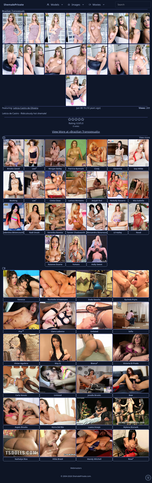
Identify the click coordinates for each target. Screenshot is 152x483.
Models (55, 4)
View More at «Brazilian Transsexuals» (76, 131)
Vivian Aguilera (21, 363)
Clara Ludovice (57, 331)
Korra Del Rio (58, 427)
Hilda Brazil (58, 459)
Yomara (76, 264)
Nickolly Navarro (117, 200)
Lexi (34, 168)
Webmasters (75, 468)
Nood (138, 232)
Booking (13, 200)
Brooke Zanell (13, 168)
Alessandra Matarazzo (97, 232)
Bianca (94, 363)
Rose (130, 458)
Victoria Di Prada (130, 363)
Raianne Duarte (55, 264)
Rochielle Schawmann (58, 299)
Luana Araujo (94, 427)
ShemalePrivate (13, 4)
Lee (34, 200)
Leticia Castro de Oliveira (25, 108)
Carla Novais (21, 395)
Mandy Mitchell (94, 459)
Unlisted (94, 331)
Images (76, 4)
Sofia (131, 331)
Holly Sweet (96, 264)
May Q (58, 363)
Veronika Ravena (55, 232)
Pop (21, 331)
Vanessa (21, 299)
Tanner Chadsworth (76, 232)
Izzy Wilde (138, 168)
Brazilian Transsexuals (13, 10)
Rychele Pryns (130, 299)
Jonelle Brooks (94, 395)
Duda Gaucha (94, 299)
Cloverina (117, 168)
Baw (131, 395)
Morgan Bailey (55, 168)
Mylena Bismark (130, 427)
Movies (97, 4)
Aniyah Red (97, 200)
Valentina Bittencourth (13, 232)
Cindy (96, 168)
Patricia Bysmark (76, 168)
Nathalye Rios (21, 459)
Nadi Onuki (34, 232)
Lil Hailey (118, 232)
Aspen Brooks (21, 427)
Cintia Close (55, 200)
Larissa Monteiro (76, 200)
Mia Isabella (138, 200)
